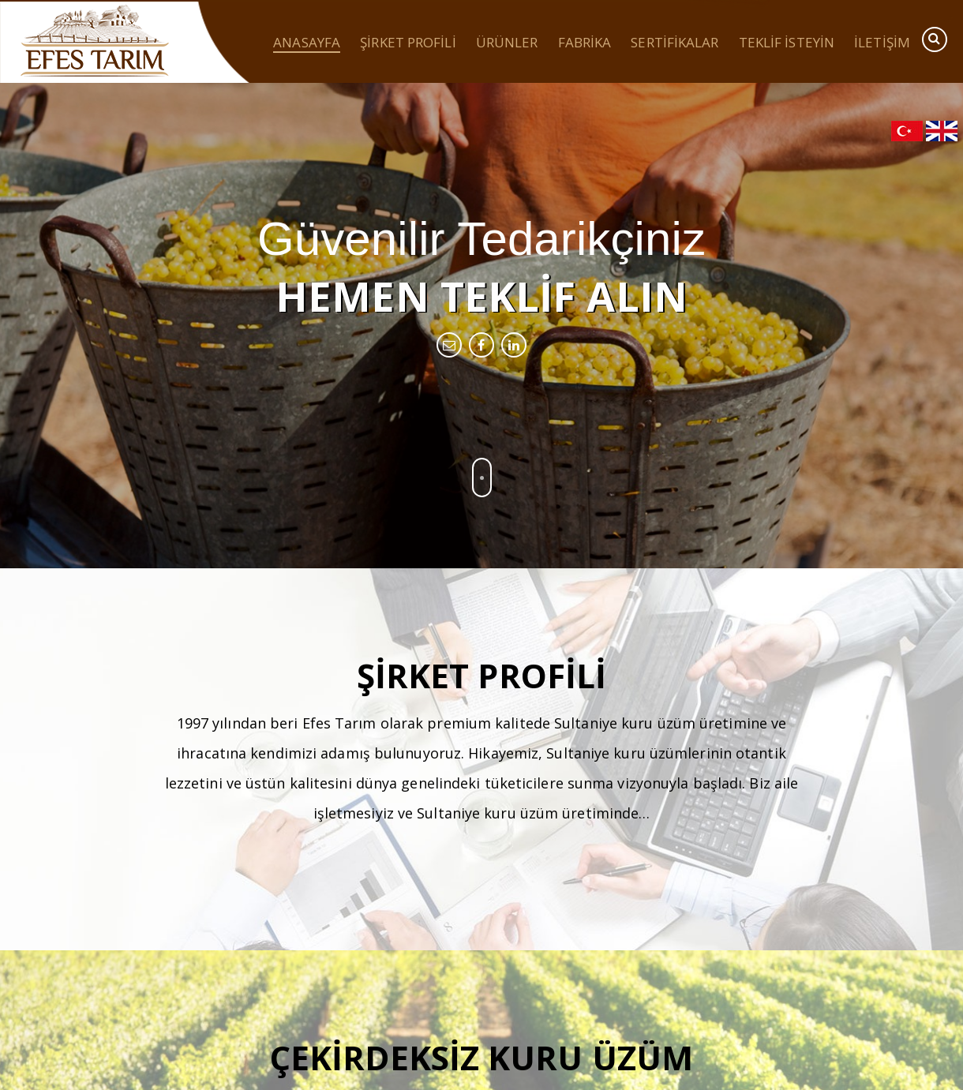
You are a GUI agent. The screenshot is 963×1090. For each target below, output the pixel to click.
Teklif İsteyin (786, 43)
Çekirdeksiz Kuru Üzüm (481, 1057)
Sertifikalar (674, 43)
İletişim (882, 43)
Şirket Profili (407, 43)
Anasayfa (306, 43)
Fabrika (585, 43)
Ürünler (507, 43)
